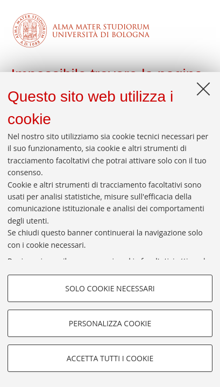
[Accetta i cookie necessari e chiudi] (203, 88)
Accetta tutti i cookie (110, 358)
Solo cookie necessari (110, 288)
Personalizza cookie (110, 323)
